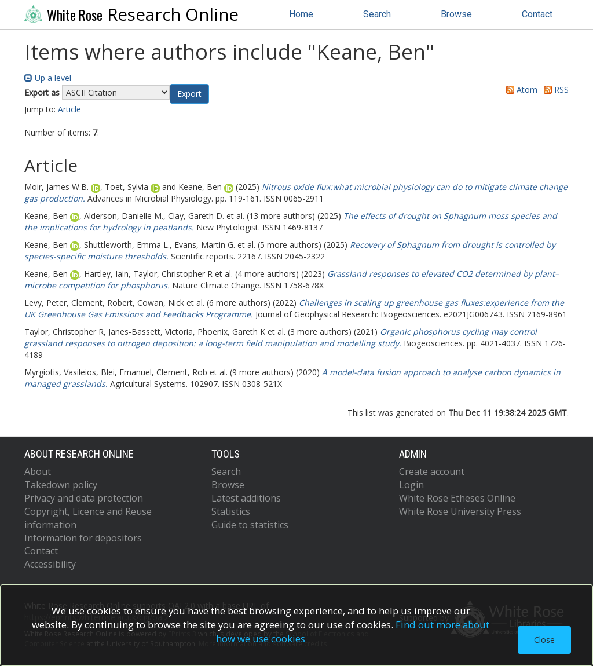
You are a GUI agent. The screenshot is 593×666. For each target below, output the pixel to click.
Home (301, 14)
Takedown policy (60, 484)
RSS (554, 89)
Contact (537, 14)
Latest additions (246, 498)
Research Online (131, 14)
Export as (42, 92)
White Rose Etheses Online (457, 498)
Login (411, 484)
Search (377, 14)
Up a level (47, 77)
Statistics (230, 511)
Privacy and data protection (83, 498)
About (37, 471)
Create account (431, 471)
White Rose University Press (460, 511)
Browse (456, 14)
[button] (189, 94)
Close (544, 639)
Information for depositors (83, 538)
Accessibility (50, 564)
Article (69, 109)
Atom (519, 89)
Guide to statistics (249, 524)
